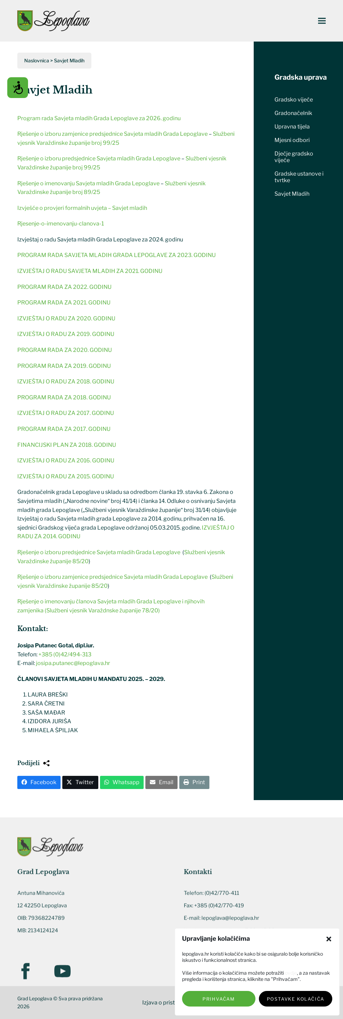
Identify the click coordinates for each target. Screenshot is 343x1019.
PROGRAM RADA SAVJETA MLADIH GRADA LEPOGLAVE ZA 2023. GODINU (116, 255)
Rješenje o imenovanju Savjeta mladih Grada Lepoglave (89, 183)
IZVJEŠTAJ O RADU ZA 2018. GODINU (65, 381)
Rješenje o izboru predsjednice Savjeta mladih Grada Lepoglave (98, 158)
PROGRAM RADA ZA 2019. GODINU (64, 366)
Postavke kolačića (296, 999)
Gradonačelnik (293, 113)
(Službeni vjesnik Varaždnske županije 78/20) (102, 610)
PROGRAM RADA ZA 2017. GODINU (63, 429)
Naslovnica (36, 60)
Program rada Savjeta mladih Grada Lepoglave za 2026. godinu (99, 118)
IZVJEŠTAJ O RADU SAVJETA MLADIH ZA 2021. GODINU (89, 271)
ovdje (291, 973)
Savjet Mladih (291, 193)
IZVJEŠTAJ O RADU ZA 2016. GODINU (65, 460)
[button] (328, 939)
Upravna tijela (292, 126)
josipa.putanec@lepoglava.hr (73, 663)
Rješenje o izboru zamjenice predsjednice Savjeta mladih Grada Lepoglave (112, 134)
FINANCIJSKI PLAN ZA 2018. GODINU (66, 445)
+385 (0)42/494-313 (64, 654)
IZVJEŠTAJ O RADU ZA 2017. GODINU (65, 413)
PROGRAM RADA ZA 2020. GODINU (64, 350)
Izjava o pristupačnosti (171, 1002)
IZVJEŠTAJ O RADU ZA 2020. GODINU (66, 318)
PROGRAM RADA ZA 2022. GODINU (64, 287)
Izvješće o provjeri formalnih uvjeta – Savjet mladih (82, 208)
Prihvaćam (218, 999)
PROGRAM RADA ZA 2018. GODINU (64, 397)
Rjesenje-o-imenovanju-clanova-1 (60, 223)
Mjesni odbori (292, 140)
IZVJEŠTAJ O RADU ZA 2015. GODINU (65, 476)
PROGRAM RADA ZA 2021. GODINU (63, 302)
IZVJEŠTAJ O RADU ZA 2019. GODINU (65, 334)
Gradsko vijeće (293, 99)
